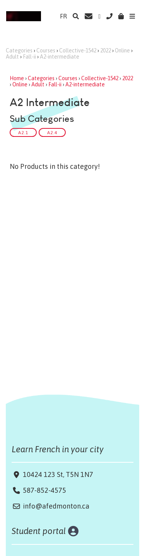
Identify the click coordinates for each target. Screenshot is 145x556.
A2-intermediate (59, 57)
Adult (12, 57)
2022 (105, 50)
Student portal (39, 531)
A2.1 (23, 132)
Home (17, 78)
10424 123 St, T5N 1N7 (57, 474)
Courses (45, 50)
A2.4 (52, 132)
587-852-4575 (44, 490)
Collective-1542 (77, 50)
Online (122, 50)
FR (63, 16)
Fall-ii (29, 57)
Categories (19, 50)
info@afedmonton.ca (56, 506)
